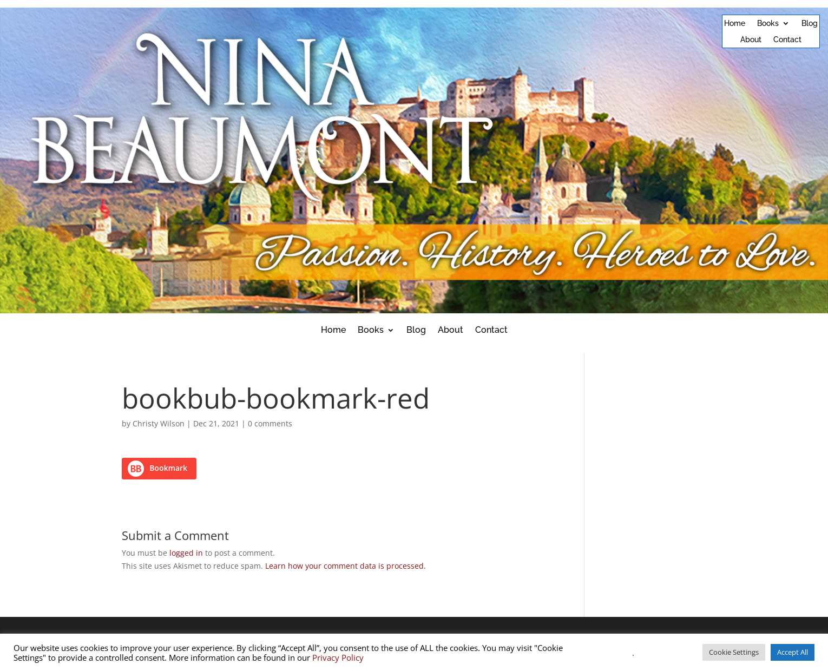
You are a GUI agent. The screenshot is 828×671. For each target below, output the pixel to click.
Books (768, 23)
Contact (787, 40)
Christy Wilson (159, 423)
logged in (186, 553)
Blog (809, 23)
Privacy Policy (338, 657)
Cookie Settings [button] (734, 652)
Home (734, 23)
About (750, 40)
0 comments (270, 423)
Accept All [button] (792, 652)
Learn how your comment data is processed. (345, 566)
